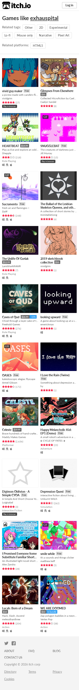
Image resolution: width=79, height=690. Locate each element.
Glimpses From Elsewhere (56, 91)
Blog (56, 651)
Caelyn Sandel (48, 101)
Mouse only (25, 35)
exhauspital (44, 18)
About (9, 651)
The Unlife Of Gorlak (15, 258)
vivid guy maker (12, 91)
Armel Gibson (9, 382)
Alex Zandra (8, 564)
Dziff (4, 211)
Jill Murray (46, 153)
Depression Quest (52, 491)
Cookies (9, 679)
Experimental (58, 27)
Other (29, 27)
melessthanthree (11, 619)
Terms (32, 671)
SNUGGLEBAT (49, 146)
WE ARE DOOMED (53, 608)
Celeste (6, 430)
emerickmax (47, 324)
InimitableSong (48, 214)
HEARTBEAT (10, 146)
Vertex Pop (46, 619)
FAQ (31, 651)
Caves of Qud (10, 317)
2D (41, 27)
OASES (7, 375)
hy (41, 386)
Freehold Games (11, 324)
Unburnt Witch (48, 498)
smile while (47, 554)
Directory (10, 671)
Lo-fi (7, 35)
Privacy (57, 671)
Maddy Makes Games (14, 437)
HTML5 (38, 45)
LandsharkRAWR (11, 266)
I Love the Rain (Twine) (55, 375)
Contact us (13, 657)
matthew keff (47, 561)
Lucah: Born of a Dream (17, 608)
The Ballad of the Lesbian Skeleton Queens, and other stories (58, 207)
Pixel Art (63, 35)
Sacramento (10, 204)
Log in (69, 5)
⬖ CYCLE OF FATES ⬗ (52, 440)
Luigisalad (7, 502)
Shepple (6, 153)
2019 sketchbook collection (51, 260)
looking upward (50, 317)
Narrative (45, 35)
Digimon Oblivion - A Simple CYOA (16, 493)
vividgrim (7, 98)
